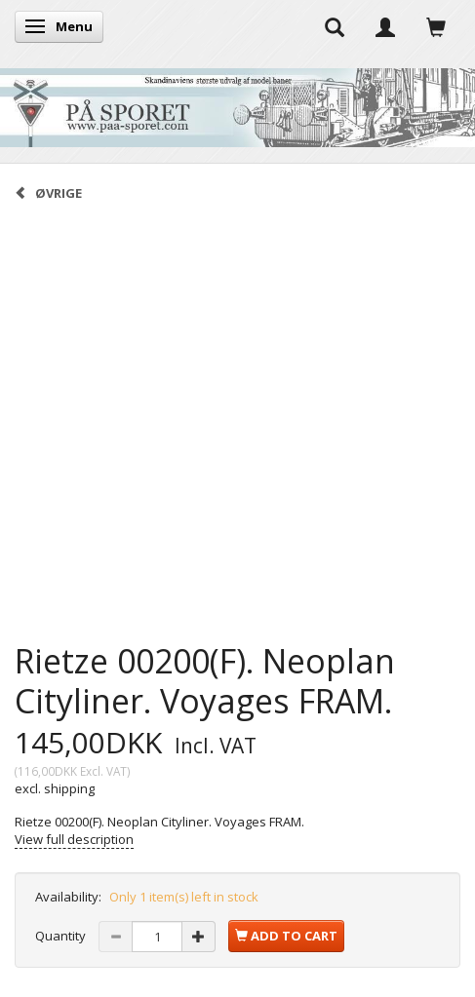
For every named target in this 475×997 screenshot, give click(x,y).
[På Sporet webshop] (237, 103)
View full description (74, 839)
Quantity (62, 935)
